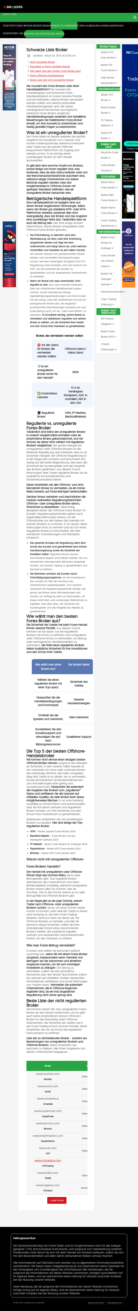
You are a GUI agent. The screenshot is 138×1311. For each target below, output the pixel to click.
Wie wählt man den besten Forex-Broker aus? (55, 71)
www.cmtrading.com (47, 1160)
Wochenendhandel (112, 291)
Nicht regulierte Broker (42, 62)
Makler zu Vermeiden (64, 25)
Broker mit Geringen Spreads (106, 279)
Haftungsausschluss (114, 1302)
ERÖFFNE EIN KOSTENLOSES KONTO (44, 33)
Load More (57, 1200)
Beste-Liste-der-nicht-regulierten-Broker (52, 80)
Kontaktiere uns (13, 33)
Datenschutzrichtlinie (96, 1302)
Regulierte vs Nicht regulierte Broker (50, 66)
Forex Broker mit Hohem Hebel (108, 261)
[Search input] (67, 14)
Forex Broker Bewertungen (32, 25)
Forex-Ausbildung (89, 25)
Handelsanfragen (111, 25)
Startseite (9, 25)
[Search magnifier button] (135, 17)
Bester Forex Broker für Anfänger (108, 243)
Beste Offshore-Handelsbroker (47, 75)
